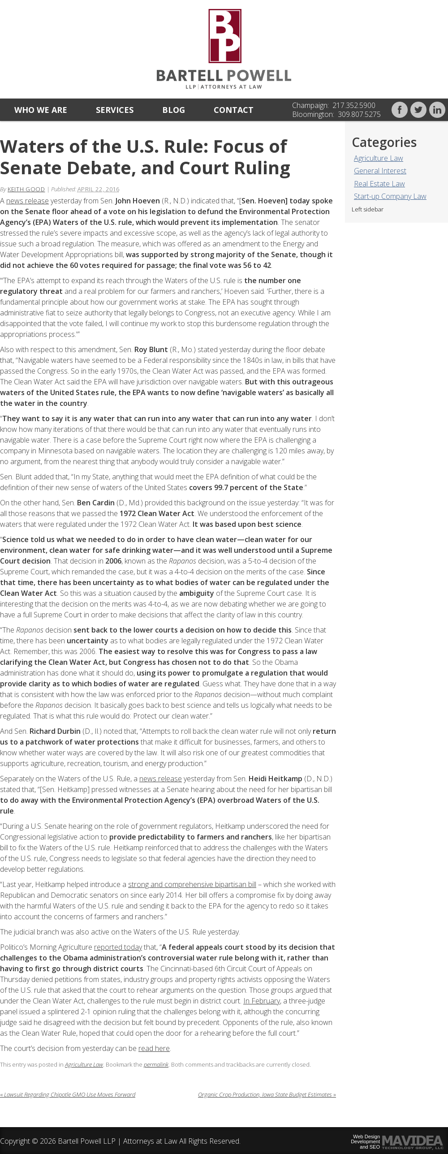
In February (261, 1001)
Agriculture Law (378, 158)
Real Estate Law (379, 184)
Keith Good (26, 189)
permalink (156, 1064)
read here (154, 1048)
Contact (234, 109)
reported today (118, 947)
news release (27, 201)
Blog (173, 109)
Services (115, 109)
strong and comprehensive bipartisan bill (192, 884)
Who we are (40, 109)
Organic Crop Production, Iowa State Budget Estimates (267, 1094)
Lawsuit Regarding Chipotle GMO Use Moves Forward (67, 1094)
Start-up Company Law (390, 196)
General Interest (380, 171)
